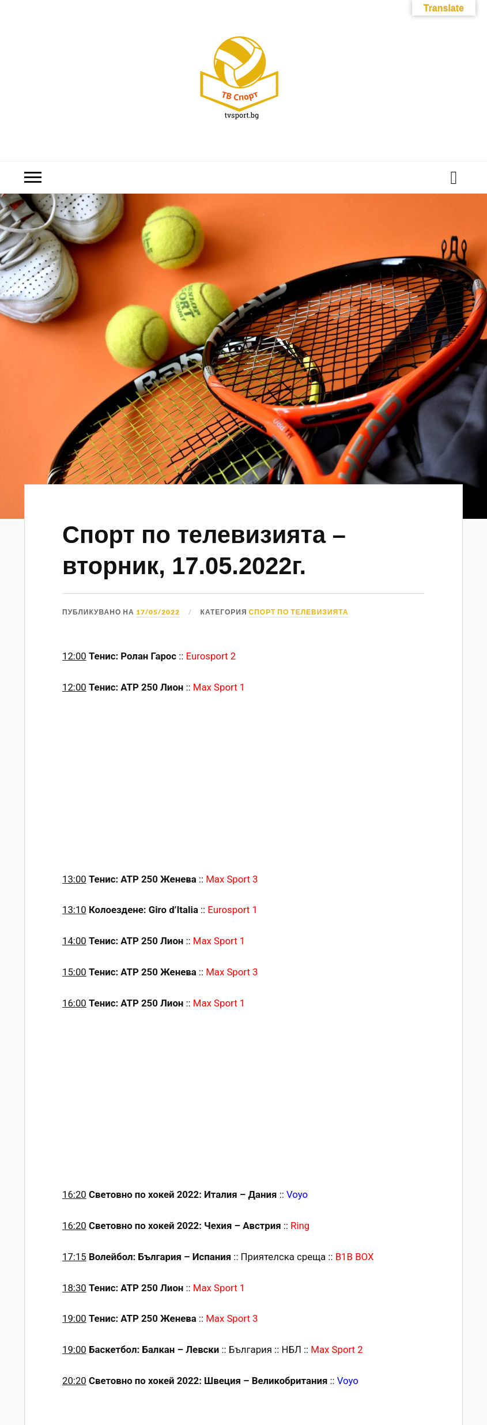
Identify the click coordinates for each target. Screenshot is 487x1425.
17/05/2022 (158, 612)
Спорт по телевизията (299, 612)
